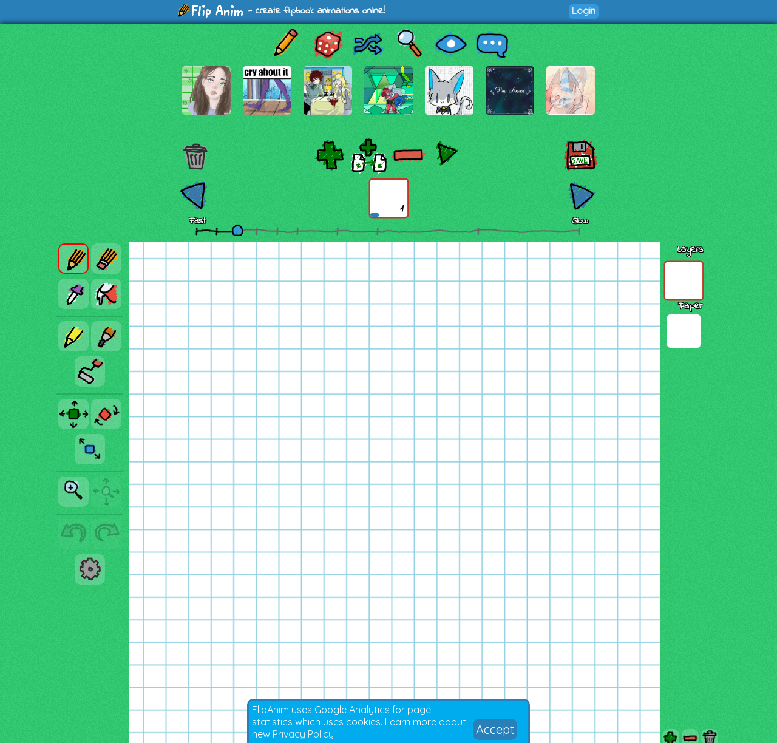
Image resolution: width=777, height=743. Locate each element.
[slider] (237, 230)
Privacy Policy (303, 734)
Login (583, 10)
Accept (495, 729)
